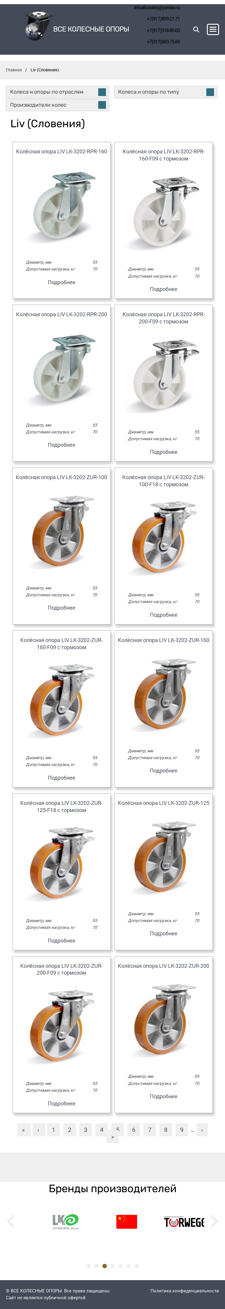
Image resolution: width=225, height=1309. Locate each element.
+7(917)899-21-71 (163, 19)
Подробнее (61, 282)
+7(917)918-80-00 (163, 30)
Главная (14, 69)
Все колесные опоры (91, 29)
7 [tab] (136, 1266)
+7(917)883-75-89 (163, 42)
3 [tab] (104, 1266)
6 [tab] (128, 1266)
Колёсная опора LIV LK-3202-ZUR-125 (163, 803)
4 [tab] (112, 1266)
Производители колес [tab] (58, 105)
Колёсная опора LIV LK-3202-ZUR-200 (163, 966)
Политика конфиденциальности (184, 1291)
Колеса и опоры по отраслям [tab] (58, 92)
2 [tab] (96, 1266)
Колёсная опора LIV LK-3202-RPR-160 (61, 151)
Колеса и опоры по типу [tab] (166, 92)
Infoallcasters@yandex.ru (157, 7)
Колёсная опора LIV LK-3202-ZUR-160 (163, 640)
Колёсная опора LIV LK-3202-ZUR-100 (61, 477)
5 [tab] (120, 1266)
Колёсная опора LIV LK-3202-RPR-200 (61, 314)
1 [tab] (88, 1266)
